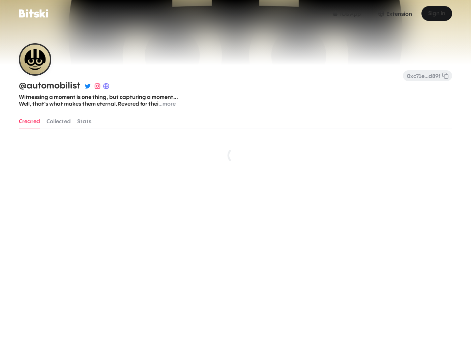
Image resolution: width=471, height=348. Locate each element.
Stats (84, 121)
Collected (59, 121)
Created (29, 121)
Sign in (436, 13)
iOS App (346, 13)
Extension (394, 13)
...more (167, 104)
